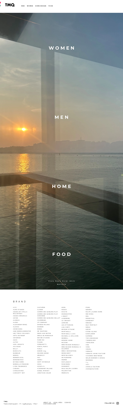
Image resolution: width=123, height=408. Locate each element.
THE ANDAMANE (92, 338)
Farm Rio (40, 340)
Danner (40, 326)
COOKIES (68, 402)
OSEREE (64, 359)
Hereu (39, 359)
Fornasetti (42, 344)
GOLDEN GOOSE (43, 353)
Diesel (39, 329)
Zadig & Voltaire (93, 366)
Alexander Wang (20, 324)
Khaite (64, 311)
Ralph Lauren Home (94, 311)
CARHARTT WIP (19, 373)
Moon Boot (66, 353)
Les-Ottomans (67, 325)
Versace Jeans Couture (95, 353)
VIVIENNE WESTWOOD (94, 355)
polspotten (66, 370)
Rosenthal (90, 318)
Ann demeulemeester (22, 331)
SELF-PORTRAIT (91, 325)
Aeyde (15, 318)
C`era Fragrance (20, 366)
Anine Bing (17, 329)
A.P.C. (15, 307)
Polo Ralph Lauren (70, 368)
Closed (40, 309)
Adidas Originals (20, 315)
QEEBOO (89, 309)
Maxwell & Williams (70, 336)
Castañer (41, 307)
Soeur (88, 329)
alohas (16, 326)
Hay (38, 357)
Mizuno (65, 342)
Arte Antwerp (19, 335)
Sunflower (90, 333)
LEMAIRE (65, 322)
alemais (16, 320)
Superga (89, 336)
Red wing (89, 314)
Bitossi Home (18, 362)
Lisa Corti (66, 327)
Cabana (16, 368)
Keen (64, 307)
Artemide (17, 337)
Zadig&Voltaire (92, 369)
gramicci (41, 355)
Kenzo (64, 309)
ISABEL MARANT (43, 370)
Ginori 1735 (41, 351)
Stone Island (91, 331)
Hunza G (40, 366)
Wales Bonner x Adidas (95, 358)
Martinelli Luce (68, 333)
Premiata (65, 373)
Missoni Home (67, 340)
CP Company (42, 322)
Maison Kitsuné (68, 329)
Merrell (65, 338)
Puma (88, 307)
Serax (88, 327)
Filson (40, 342)
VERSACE (89, 351)
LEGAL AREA (58, 402)
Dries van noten (44, 333)
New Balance (67, 355)
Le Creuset (66, 320)
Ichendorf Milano (45, 368)
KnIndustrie (67, 314)
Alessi (15, 322)
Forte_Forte (42, 346)
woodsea (89, 360)
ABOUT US (47, 402)
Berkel (16, 355)
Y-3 (87, 362)
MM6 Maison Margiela (71, 344)
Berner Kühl (18, 357)
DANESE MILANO (43, 324)
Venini (88, 349)
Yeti (87, 364)
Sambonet (90, 320)
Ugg (87, 344)
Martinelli (66, 331)
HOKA (39, 364)
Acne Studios (18, 309)
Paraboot (66, 366)
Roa (87, 316)
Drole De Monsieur (45, 335)
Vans (88, 347)
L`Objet (65, 316)
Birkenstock (18, 359)
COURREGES (41, 320)
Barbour (16, 353)
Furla (39, 348)
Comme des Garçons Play (47, 311)
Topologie (90, 342)
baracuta (17, 351)
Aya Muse (17, 346)
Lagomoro (66, 318)
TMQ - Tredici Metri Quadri (10, 5)
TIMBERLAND (91, 340)
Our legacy (66, 362)
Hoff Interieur (43, 362)
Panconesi (66, 364)
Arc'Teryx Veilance (21, 333)
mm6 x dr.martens (69, 351)
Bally (15, 348)
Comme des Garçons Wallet (48, 318)
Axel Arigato (18, 344)
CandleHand (18, 370)
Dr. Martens (42, 331)
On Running (66, 357)
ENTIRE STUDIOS (43, 337)
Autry (15, 342)
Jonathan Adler (44, 373)
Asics (15, 340)
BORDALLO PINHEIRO (21, 364)
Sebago (89, 322)
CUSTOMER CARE (49, 404)
